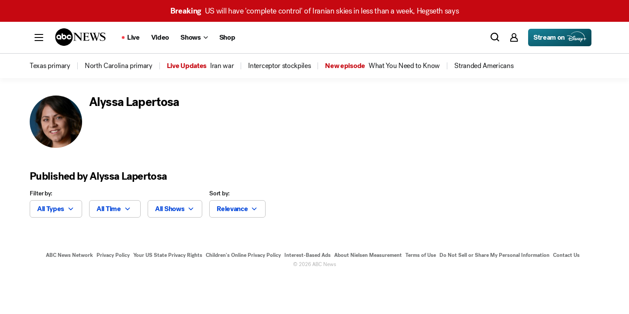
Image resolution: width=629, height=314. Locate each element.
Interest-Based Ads (307, 255)
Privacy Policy (113, 255)
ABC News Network (69, 255)
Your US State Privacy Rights (167, 255)
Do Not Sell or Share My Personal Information (494, 255)
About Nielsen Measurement (368, 255)
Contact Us (566, 255)
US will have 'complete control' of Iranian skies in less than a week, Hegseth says (314, 11)
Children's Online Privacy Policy (243, 255)
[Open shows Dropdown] (194, 37)
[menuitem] (50, 66)
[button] (39, 37)
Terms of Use (420, 255)
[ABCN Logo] (80, 37)
